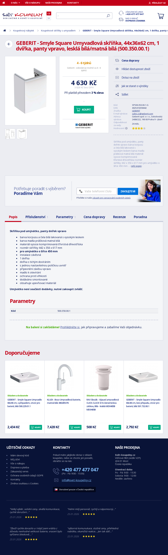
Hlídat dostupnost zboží (136, 69)
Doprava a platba (19, 467)
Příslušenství (36, 217)
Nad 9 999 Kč (135, 19)
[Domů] (5, 2)
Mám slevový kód (19, 455)
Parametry (66, 217)
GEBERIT (136, 110)
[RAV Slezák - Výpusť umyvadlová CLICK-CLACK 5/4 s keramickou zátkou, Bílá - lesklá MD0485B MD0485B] (103, 377)
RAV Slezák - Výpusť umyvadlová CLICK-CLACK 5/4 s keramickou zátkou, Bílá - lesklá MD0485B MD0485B (102, 404)
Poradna (140, 217)
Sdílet (125, 94)
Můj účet (15, 459)
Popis (13, 217)
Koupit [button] (38, 427)
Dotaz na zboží (130, 77)
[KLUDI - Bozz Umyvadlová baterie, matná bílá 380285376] (64, 377)
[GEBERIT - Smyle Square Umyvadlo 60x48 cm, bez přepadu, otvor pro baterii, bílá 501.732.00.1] (143, 377)
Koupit (86, 109)
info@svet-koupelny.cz (76, 480)
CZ (48, 13)
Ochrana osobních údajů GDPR (26, 475)
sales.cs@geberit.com (142, 113)
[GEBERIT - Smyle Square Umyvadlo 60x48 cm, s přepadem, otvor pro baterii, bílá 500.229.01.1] (24, 377)
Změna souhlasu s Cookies (24, 483)
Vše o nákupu (32, 2)
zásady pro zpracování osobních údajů (111, 197)
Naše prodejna (53, 2)
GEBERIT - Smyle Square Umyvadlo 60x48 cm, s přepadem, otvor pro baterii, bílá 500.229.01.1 (24, 403)
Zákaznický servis (19, 471)
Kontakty (73, 2)
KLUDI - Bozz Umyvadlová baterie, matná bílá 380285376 (64, 401)
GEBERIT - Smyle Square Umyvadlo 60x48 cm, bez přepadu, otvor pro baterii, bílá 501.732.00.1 (143, 403)
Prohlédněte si (69, 327)
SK (48, 18)
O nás (14, 2)
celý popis (136, 165)
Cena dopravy (94, 217)
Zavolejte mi (128, 191)
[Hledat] (84, 16)
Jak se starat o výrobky (135, 86)
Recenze (119, 217)
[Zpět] (9, 44)
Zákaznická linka (135, 13)
